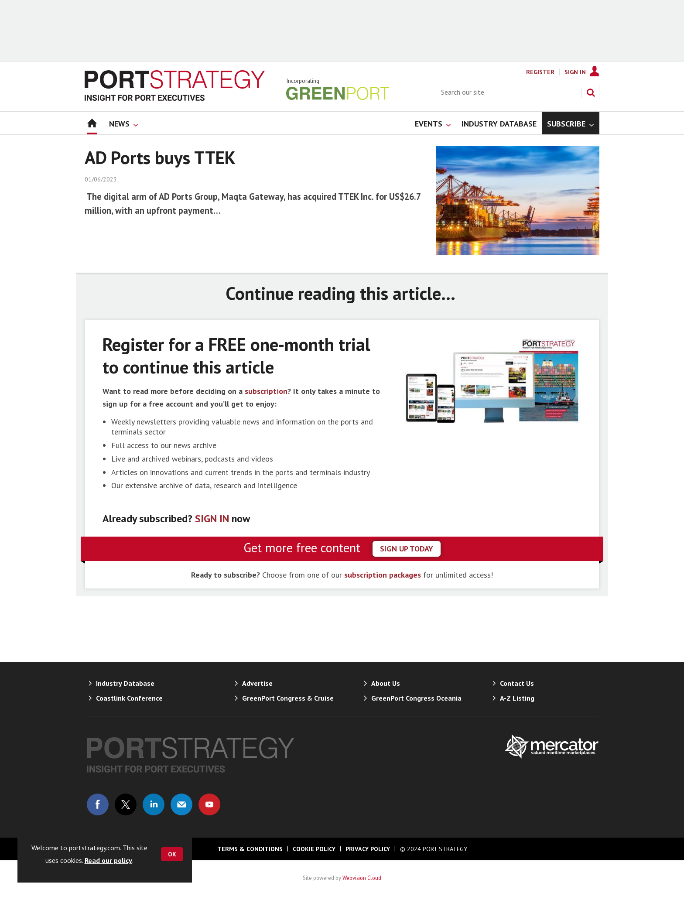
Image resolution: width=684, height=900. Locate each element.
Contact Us (517, 683)
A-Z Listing (517, 698)
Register (540, 71)
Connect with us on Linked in (153, 804)
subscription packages (382, 575)
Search (591, 92)
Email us (181, 804)
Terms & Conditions (250, 849)
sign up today (406, 549)
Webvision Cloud (361, 877)
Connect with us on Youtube (209, 804)
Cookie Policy (314, 849)
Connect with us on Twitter (125, 804)
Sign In (575, 71)
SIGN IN (212, 518)
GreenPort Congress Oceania (416, 698)
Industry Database (125, 683)
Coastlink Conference (129, 698)
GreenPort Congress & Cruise (288, 698)
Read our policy (108, 860)
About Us (385, 683)
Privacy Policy (367, 849)
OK (172, 854)
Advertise (257, 683)
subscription (266, 391)
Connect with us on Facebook (97, 804)
